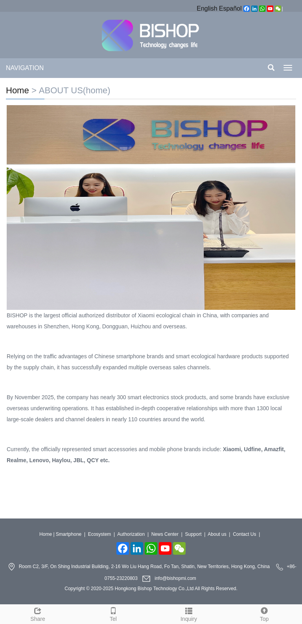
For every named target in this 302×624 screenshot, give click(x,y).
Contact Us (244, 534)
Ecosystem (99, 534)
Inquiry (188, 613)
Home (17, 90)
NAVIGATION (25, 68)
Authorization (131, 534)
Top (264, 613)
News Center (165, 534)
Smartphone (68, 534)
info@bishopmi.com (175, 578)
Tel (113, 613)
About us (217, 534)
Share (38, 613)
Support (193, 534)
